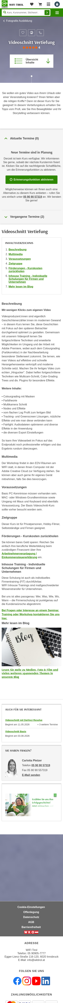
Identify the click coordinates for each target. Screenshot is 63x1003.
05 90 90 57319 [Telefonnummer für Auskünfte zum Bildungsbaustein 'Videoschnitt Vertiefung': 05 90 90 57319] (32, 196)
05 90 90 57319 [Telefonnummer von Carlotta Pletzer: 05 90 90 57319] (40, 765)
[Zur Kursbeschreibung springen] (31, 61)
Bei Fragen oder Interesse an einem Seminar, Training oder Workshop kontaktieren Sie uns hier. (31, 614)
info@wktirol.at (36, 960)
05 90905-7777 (37, 953)
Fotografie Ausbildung (19, 20)
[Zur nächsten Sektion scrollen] (31, 79)
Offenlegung (31, 912)
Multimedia (16, 254)
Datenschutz (31, 917)
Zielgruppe (15, 263)
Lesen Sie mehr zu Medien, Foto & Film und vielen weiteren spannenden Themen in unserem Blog (30, 673)
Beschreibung (18, 249)
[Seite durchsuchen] (26, 12)
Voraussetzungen (20, 258)
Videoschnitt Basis (15, 731)
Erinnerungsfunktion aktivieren (31, 179)
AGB (31, 922)
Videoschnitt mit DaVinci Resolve (23, 720)
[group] (31, 47)
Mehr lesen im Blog (21, 286)
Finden (47, 12)
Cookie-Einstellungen (31, 907)
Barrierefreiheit (31, 927)
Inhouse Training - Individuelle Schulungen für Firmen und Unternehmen (28, 279)
